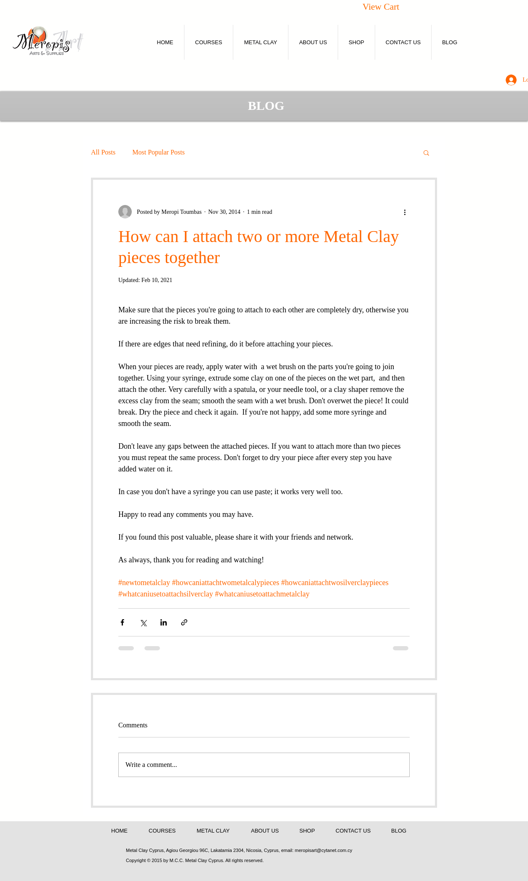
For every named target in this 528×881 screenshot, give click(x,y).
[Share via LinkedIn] (164, 622)
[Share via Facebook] (122, 622)
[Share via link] (184, 622)
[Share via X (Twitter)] (143, 622)
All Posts (103, 152)
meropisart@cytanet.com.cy (323, 850)
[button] (390, 6)
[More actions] (405, 212)
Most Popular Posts (158, 152)
